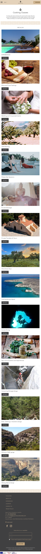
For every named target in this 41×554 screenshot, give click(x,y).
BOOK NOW (37, 2)
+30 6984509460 (11, 516)
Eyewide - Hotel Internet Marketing (14, 551)
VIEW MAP (9, 524)
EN (5, 2)
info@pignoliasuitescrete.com (17, 518)
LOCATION (8, 506)
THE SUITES (9, 498)
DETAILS (5, 58)
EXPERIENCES (9, 503)
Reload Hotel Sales (29, 551)
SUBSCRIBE (20, 546)
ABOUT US (8, 501)
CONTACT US (9, 508)
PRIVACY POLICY (10, 511)
